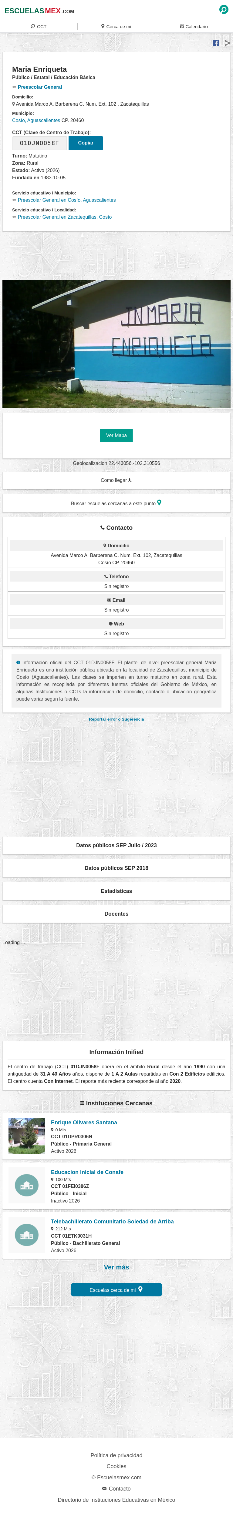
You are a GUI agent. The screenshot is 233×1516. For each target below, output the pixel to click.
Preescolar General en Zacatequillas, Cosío (62, 217)
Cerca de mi (116, 26)
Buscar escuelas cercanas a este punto (116, 503)
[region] (116, 254)
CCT (38, 26)
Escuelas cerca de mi (116, 1289)
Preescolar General (37, 87)
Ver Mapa (116, 435)
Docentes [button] (116, 914)
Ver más (116, 1267)
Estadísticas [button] (116, 891)
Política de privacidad (116, 1455)
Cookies (116, 1466)
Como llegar (116, 480)
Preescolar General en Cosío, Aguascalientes (64, 200)
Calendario (194, 26)
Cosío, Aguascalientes (36, 120)
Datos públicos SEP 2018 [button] (116, 868)
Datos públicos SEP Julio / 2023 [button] (116, 845)
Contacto (116, 1489)
